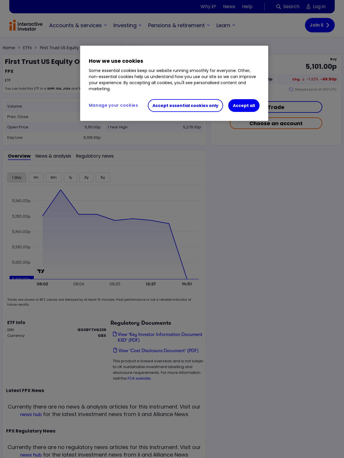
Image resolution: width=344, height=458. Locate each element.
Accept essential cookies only (185, 105)
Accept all (244, 105)
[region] (174, 83)
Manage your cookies (113, 105)
